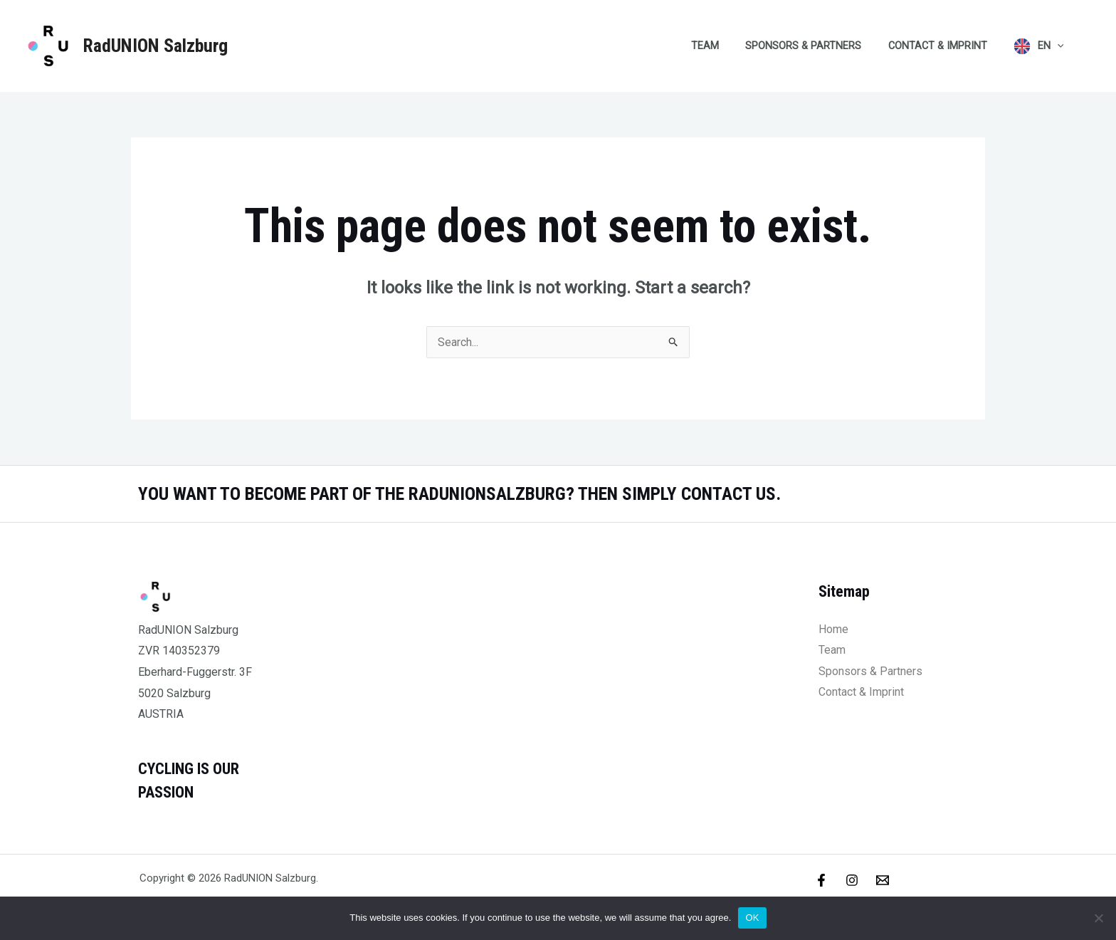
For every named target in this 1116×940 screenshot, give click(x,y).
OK (752, 917)
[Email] (882, 880)
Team (726, 46)
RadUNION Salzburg (155, 45)
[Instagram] (852, 880)
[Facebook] (821, 880)
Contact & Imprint (946, 46)
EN (1054, 46)
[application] (1060, 46)
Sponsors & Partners (818, 46)
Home (833, 629)
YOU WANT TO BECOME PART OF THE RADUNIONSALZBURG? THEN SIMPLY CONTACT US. (463, 493)
